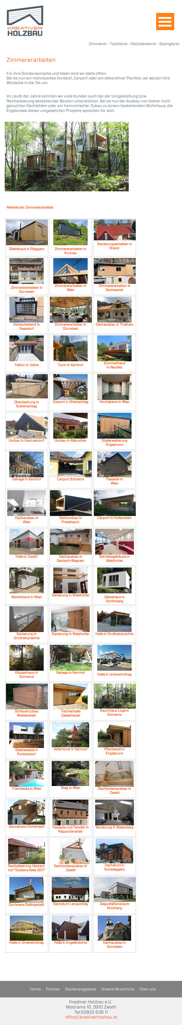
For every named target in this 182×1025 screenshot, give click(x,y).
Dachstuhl (113, 865)
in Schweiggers (114, 867)
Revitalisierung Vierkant (26, 866)
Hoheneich (35, 827)
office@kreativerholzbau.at (91, 1020)
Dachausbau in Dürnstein (114, 945)
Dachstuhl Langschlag (70, 904)
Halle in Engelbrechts (70, 943)
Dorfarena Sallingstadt (26, 905)
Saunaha (16, 827)
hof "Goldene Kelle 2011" (26, 870)
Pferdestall (112, 749)
